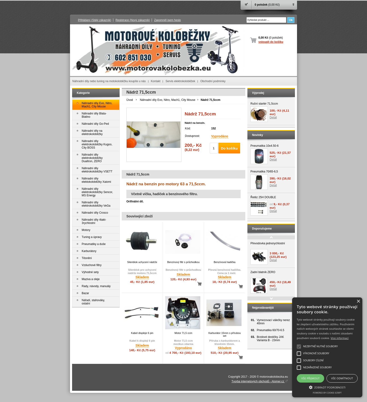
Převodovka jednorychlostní (267, 243)
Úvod (129, 100)
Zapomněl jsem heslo (167, 20)
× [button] (358, 301)
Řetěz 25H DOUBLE (263, 197)
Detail (273, 117)
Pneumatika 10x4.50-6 (264, 145)
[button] (327, 387)
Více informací (340, 338)
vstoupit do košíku (270, 42)
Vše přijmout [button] (310, 378)
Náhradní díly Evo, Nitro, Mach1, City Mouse (167, 100)
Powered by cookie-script (327, 392)
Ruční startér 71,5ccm (264, 103)
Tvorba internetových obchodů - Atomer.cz (259, 381)
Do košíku (229, 148)
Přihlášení (94, 20)
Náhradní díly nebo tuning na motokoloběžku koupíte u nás (109, 81)
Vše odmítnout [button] (342, 378)
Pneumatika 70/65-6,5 (264, 171)
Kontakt (156, 81)
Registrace (132, 20)
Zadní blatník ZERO (262, 272)
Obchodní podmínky (212, 81)
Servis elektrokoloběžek (180, 81)
